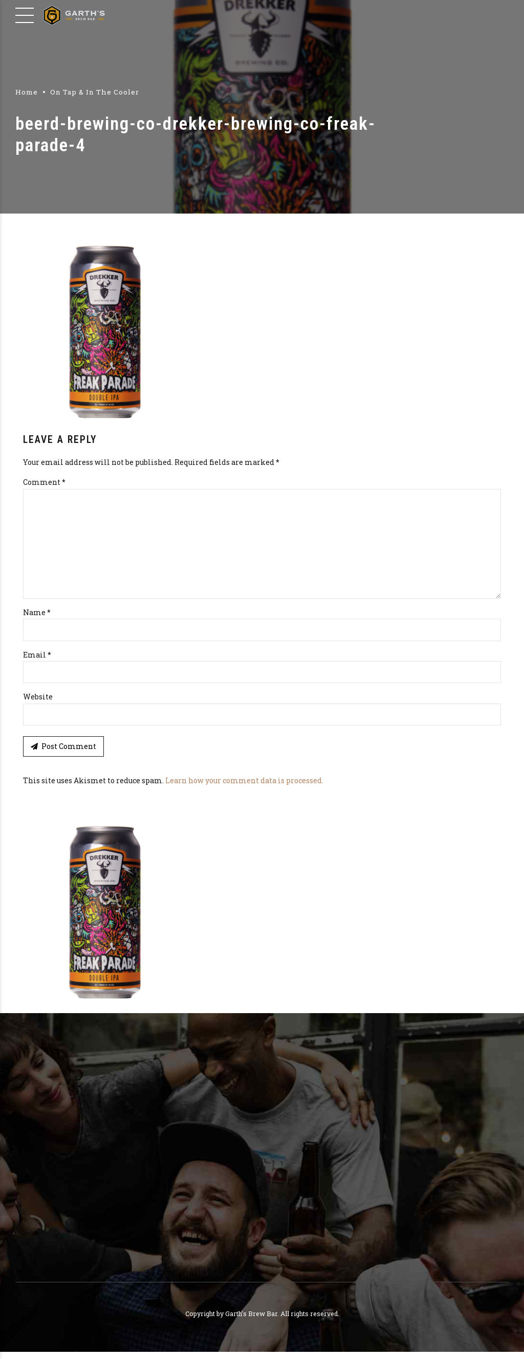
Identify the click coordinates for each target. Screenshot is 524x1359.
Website (38, 703)
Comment (44, 482)
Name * (37, 618)
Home (26, 92)
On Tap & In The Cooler (94, 92)
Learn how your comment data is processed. (244, 787)
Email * (37, 661)
